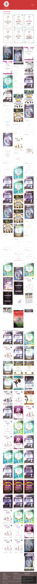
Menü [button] (33, 4)
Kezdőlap (4, 574)
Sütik (3, 582)
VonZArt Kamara (5, 575)
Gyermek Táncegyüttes (6, 576)
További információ (25, 582)
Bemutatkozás (5, 579)
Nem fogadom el (30, 580)
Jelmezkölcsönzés (18, 581)
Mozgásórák (5, 577)
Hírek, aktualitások (5, 578)
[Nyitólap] (9, 5)
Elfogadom (24, 580)
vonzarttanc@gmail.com (19, 578)
